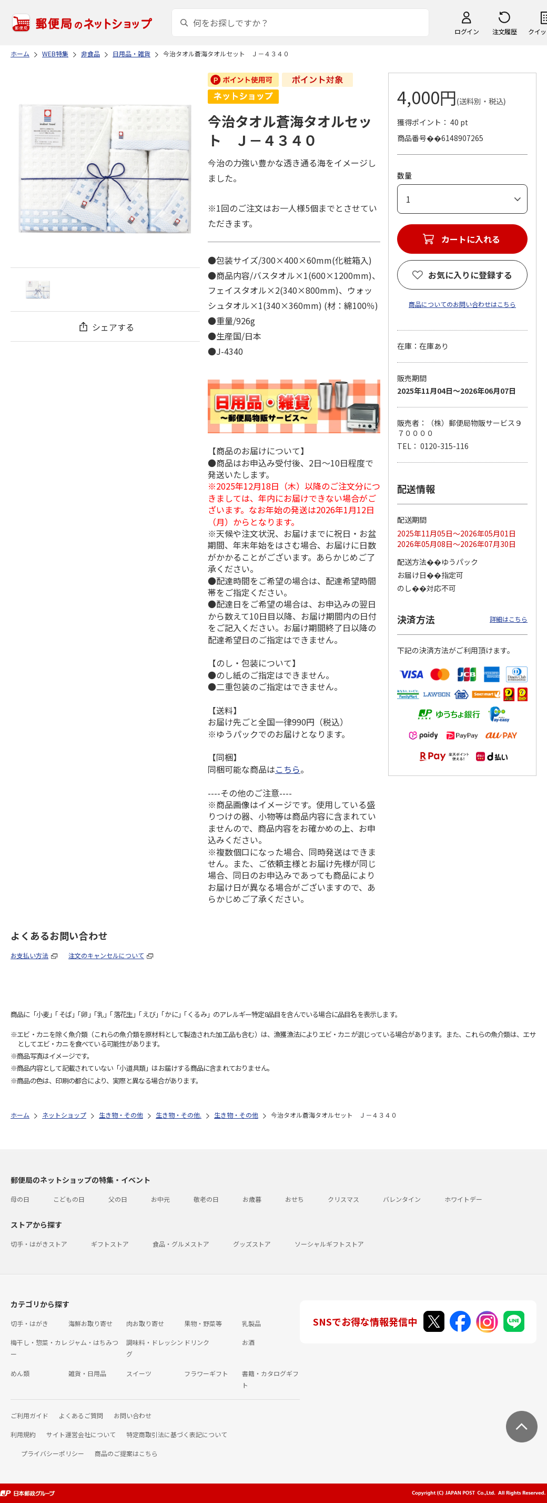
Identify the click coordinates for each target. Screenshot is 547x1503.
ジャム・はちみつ (93, 1342)
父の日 (117, 1199)
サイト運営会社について (81, 1434)
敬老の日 (206, 1199)
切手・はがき (29, 1323)
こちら (287, 769)
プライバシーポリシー (52, 1453)
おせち (294, 1199)
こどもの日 (69, 1199)
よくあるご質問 (81, 1415)
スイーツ (138, 1373)
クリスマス (343, 1199)
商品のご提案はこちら (126, 1453)
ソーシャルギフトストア (329, 1243)
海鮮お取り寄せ (90, 1323)
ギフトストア (110, 1243)
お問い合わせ (132, 1415)
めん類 (20, 1373)
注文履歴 (504, 31)
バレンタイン (402, 1199)
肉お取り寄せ (145, 1323)
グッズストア (252, 1243)
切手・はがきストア (39, 1243)
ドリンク (196, 1342)
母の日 (20, 1199)
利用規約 (23, 1434)
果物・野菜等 (203, 1323)
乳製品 (251, 1323)
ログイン (466, 31)
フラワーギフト (206, 1373)
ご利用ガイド (29, 1415)
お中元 (160, 1199)
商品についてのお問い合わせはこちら (462, 304)
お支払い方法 (29, 955)
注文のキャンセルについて (106, 955)
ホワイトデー (463, 1199)
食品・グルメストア (181, 1243)
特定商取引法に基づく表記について (176, 1434)
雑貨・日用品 (87, 1373)
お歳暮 (251, 1199)
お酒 (248, 1342)
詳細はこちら (509, 618)
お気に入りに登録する (470, 274)
